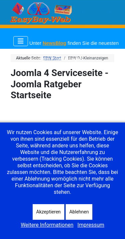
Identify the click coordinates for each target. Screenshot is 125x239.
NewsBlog (54, 43)
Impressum (90, 225)
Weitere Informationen (47, 225)
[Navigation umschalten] (20, 41)
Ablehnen (79, 211)
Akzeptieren (48, 211)
